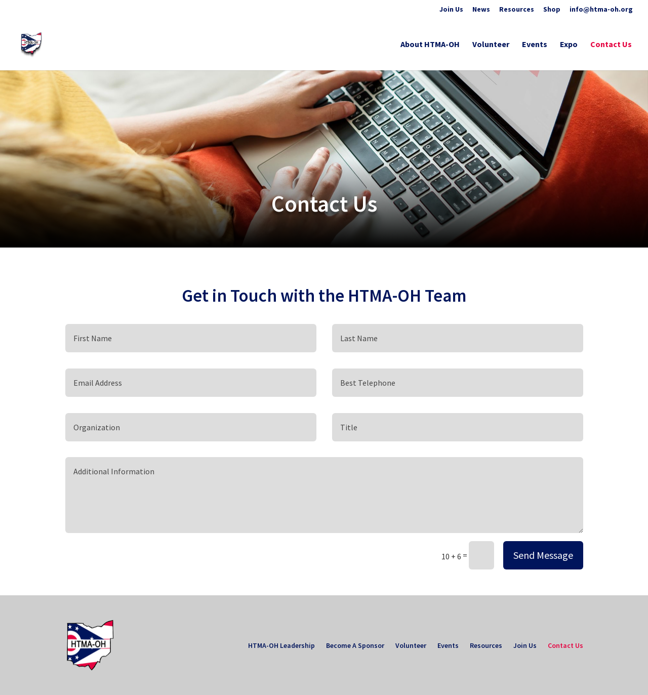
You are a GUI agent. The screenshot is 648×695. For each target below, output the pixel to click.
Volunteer (490, 44)
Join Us (451, 10)
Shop (551, 10)
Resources (516, 10)
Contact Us (611, 44)
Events (534, 44)
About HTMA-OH (430, 44)
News (481, 10)
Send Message (543, 555)
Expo (569, 44)
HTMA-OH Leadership (281, 646)
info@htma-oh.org (601, 10)
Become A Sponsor (355, 646)
